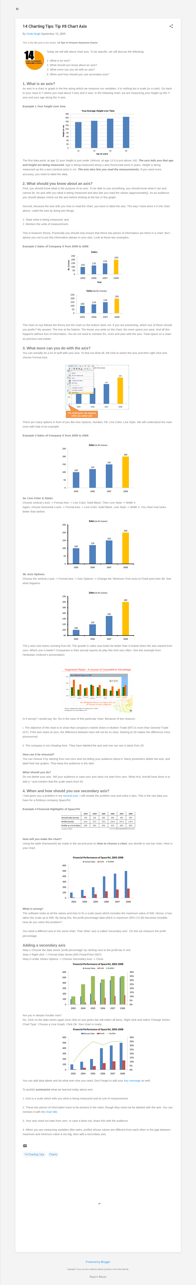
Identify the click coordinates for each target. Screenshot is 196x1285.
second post (70, 795)
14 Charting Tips (34, 1154)
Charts (53, 1154)
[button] (171, 26)
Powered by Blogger (98, 1262)
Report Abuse (98, 1276)
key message (132, 1080)
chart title (51, 1111)
